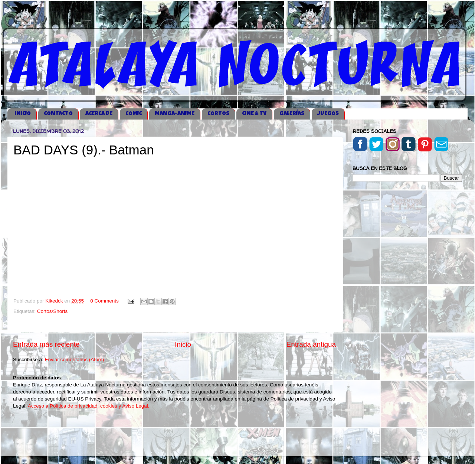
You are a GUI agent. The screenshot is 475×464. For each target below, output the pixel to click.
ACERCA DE (98, 114)
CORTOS (218, 114)
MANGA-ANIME (174, 114)
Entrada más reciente (46, 344)
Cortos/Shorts (52, 311)
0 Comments (104, 301)
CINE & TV (254, 114)
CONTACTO (58, 114)
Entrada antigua (311, 344)
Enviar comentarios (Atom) (74, 359)
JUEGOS (328, 114)
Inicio (183, 344)
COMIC (133, 114)
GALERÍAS (291, 114)
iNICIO (22, 114)
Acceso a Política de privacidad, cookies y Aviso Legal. (89, 406)
